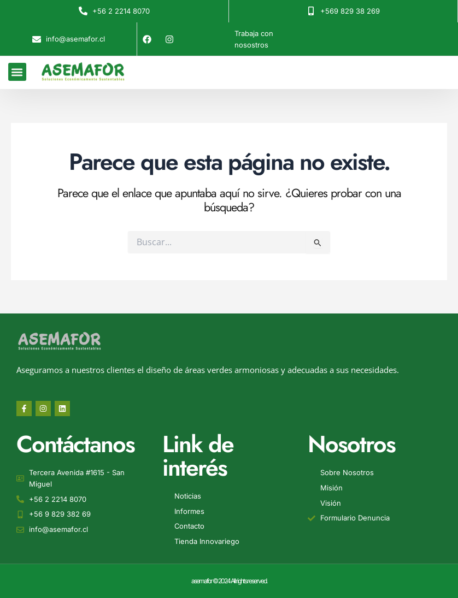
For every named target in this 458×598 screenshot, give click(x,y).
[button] (17, 69)
